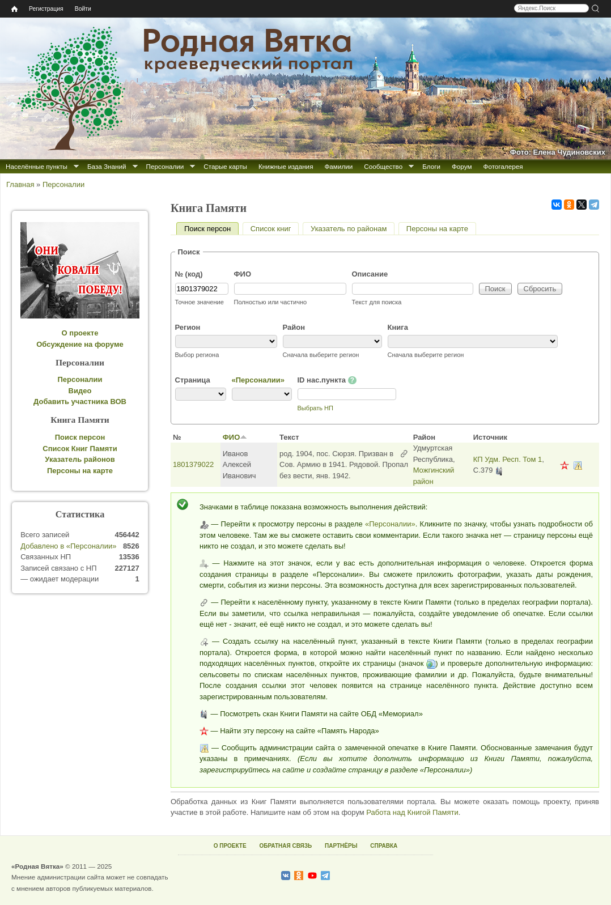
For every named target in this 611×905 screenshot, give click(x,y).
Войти (83, 9)
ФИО (243, 274)
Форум (462, 166)
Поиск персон (211, 228)
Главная (20, 184)
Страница (192, 380)
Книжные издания (285, 166)
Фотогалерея (503, 166)
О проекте (80, 333)
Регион (188, 327)
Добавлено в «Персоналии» (68, 546)
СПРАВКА (383, 846)
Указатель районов (79, 459)
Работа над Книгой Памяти (412, 812)
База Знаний (106, 166)
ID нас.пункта (327, 380)
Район (294, 327)
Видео (80, 390)
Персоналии (165, 166)
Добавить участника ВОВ (79, 401)
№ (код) (189, 274)
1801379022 (193, 464)
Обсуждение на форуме (80, 344)
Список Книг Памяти (80, 448)
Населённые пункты (36, 166)
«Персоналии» (258, 380)
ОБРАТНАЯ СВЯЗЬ (285, 846)
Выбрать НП (315, 408)
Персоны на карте (437, 228)
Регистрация (46, 9)
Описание (370, 274)
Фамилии (338, 166)
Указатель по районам (349, 228)
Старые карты (225, 166)
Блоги (431, 166)
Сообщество (383, 166)
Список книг (271, 228)
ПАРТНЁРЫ (341, 846)
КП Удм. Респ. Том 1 (507, 459)
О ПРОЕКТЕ (230, 846)
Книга (398, 327)
